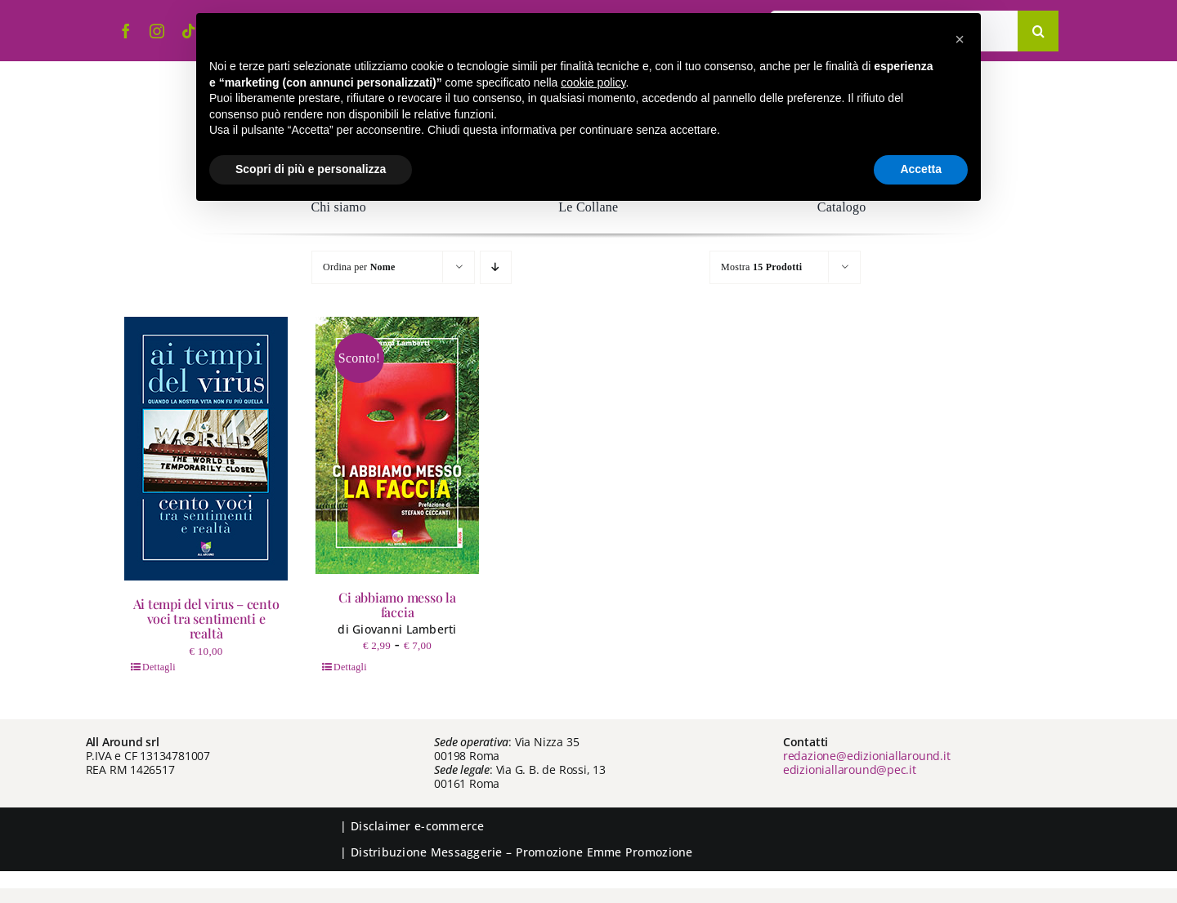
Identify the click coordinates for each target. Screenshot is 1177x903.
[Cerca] (1038, 31)
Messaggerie (467, 852)
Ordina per (359, 267)
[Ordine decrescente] (496, 267)
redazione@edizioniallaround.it (867, 755)
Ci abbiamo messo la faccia (396, 605)
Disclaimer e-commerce (418, 826)
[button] (960, 39)
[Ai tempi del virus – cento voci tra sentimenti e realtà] (206, 448)
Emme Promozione (640, 852)
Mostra (761, 267)
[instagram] (157, 31)
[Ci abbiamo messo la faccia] (397, 445)
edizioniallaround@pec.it (849, 769)
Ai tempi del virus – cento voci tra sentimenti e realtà (206, 618)
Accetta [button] (921, 169)
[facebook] (126, 31)
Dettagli (159, 667)
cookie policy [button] (593, 82)
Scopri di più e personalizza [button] (310, 169)
